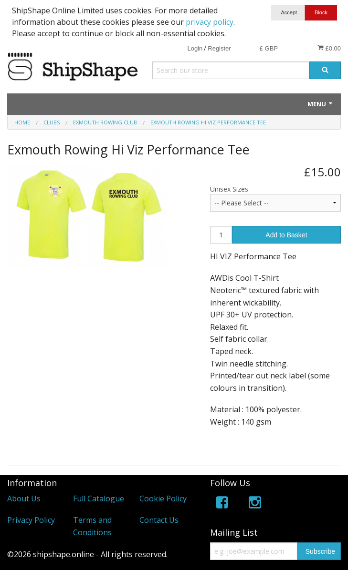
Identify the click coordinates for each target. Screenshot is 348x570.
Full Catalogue (98, 498)
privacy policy (209, 22)
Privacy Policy (31, 520)
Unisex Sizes (229, 188)
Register (219, 48)
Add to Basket (286, 235)
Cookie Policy (163, 498)
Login (194, 48)
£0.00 (329, 48)
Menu (320, 104)
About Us (24, 498)
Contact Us (159, 520)
